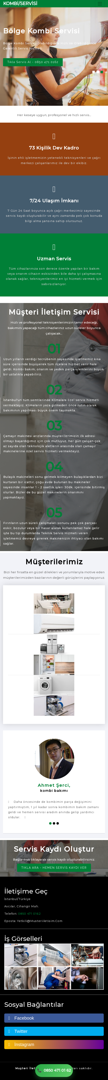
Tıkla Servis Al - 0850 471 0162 (33, 62)
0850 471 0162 (29, 913)
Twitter (18, 1031)
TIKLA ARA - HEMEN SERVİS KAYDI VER (54, 867)
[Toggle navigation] (100, 3)
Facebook (21, 1018)
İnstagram (21, 1044)
